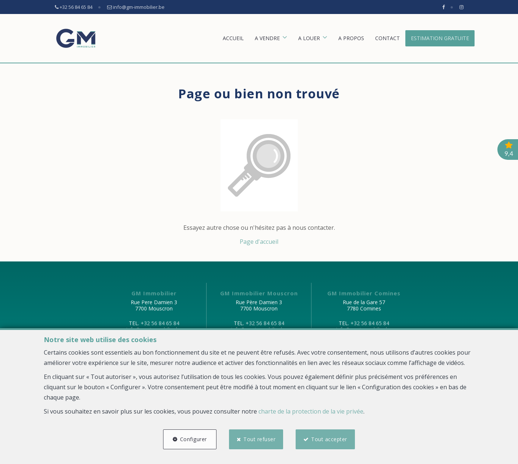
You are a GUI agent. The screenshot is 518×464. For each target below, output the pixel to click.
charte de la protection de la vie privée (310, 411)
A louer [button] (309, 38)
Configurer (193, 439)
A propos (351, 38)
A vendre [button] (267, 38)
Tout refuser (259, 439)
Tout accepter (329, 439)
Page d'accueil (259, 242)
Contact (387, 38)
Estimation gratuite (440, 38)
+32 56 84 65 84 (160, 323)
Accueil (233, 38)
